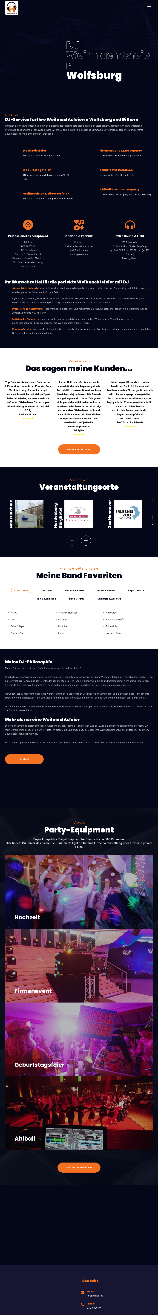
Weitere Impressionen (79, 1167)
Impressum (86, 1309)
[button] (72, 541)
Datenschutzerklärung (67, 1309)
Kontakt (24, 759)
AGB (50, 1309)
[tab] (21, 591)
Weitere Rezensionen (79, 449)
